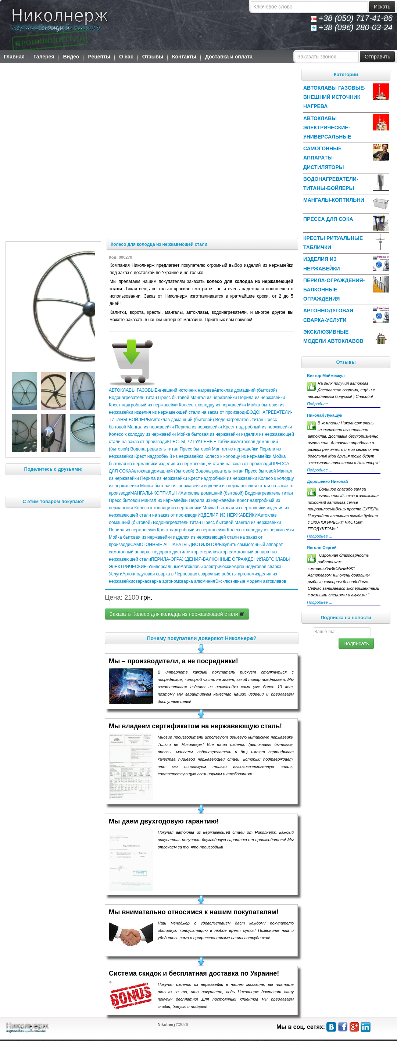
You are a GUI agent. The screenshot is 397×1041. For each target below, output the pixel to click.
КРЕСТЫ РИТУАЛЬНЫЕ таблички (201, 441)
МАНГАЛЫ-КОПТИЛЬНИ (155, 493)
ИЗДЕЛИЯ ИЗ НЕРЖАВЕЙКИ (227, 515)
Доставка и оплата (229, 57)
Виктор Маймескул (326, 375)
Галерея (43, 57)
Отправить (377, 57)
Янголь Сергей (321, 547)
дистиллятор (184, 551)
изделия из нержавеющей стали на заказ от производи (190, 412)
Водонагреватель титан (133, 397)
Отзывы (152, 57)
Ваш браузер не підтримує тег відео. (151, 151)
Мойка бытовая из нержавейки (208, 434)
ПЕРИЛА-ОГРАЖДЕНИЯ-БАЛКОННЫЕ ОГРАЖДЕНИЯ (207, 559)
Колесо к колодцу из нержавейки (212, 405)
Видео (71, 57)
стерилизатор (213, 551)
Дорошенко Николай (327, 481)
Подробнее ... (319, 404)
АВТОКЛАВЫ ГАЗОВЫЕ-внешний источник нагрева (161, 390)
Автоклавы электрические (207, 566)
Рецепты (99, 57)
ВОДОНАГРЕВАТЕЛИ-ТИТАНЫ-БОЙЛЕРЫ (330, 183)
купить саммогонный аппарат (253, 544)
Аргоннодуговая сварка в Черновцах (159, 574)
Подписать (356, 643)
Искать (382, 7)
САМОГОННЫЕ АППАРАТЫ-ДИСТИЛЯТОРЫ (176, 544)
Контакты (184, 57)
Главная (14, 57)
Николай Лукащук (324, 415)
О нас (126, 57)
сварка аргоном (163, 581)
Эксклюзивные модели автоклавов (250, 581)
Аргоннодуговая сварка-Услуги (328, 315)
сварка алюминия (197, 581)
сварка (140, 581)
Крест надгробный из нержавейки (143, 405)
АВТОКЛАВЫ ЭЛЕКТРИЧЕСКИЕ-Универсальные (327, 127)
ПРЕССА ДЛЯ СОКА (328, 219)
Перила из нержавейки (261, 397)
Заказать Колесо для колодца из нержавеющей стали (177, 614)
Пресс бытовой (173, 397)
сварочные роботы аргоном (226, 574)
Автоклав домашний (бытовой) (245, 390)
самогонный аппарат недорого (140, 551)
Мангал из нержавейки (213, 397)
